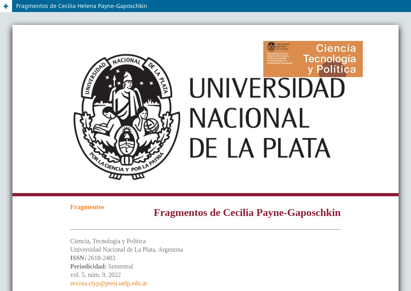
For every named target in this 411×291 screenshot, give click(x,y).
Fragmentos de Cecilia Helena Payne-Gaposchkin (81, 6)
